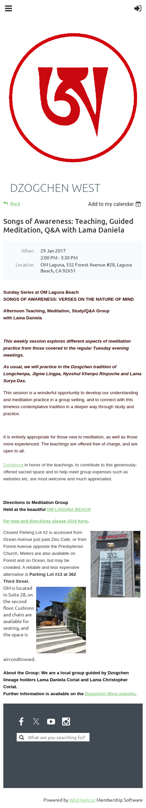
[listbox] (115, 204)
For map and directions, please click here (45, 521)
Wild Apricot (82, 800)
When (28, 250)
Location (25, 264)
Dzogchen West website (110, 693)
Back (15, 203)
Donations (13, 464)
